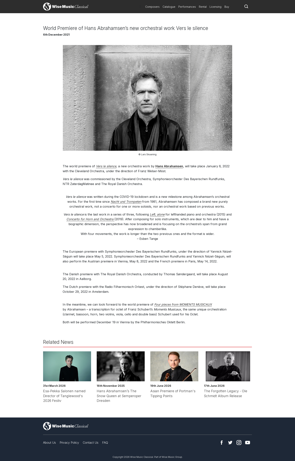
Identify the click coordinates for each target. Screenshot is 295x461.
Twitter (230, 442)
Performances (187, 6)
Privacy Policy (69, 442)
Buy (226, 6)
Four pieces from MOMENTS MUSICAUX (183, 304)
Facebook (221, 442)
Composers (152, 6)
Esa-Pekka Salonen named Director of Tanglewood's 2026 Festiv (64, 396)
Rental (203, 6)
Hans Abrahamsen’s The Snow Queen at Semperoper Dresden (119, 396)
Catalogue (169, 6)
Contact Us (90, 442)
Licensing (215, 6)
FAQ (105, 442)
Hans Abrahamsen (169, 166)
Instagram (238, 442)
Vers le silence (106, 166)
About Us (49, 442)
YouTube (247, 442)
